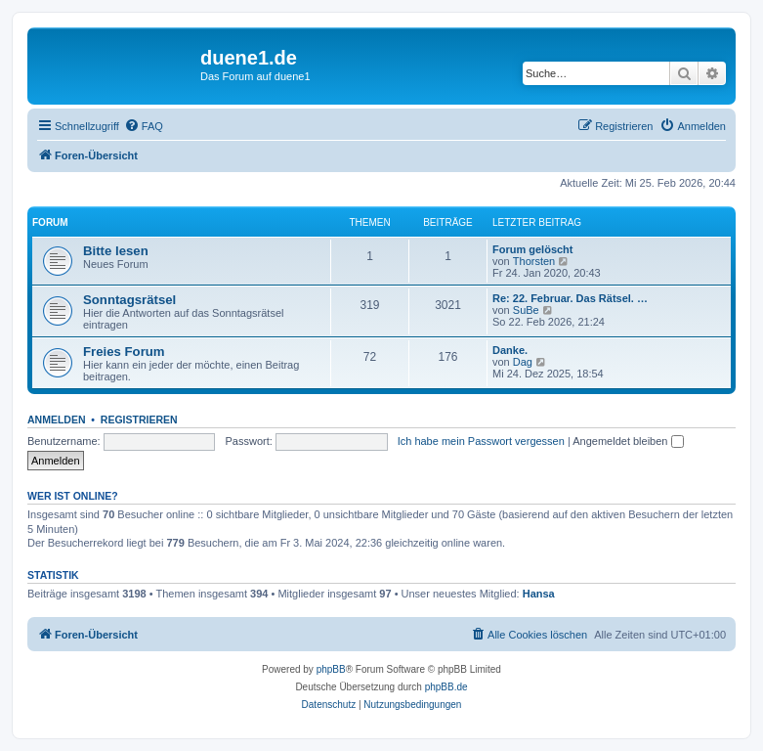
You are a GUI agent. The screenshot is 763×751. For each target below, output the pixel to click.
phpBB (331, 669)
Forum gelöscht (532, 249)
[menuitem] (143, 126)
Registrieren (139, 419)
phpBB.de (446, 687)
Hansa (539, 593)
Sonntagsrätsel (129, 299)
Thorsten (534, 261)
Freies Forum (124, 351)
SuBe (526, 310)
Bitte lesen (115, 250)
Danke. (510, 350)
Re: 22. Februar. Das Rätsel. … (570, 298)
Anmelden (56, 419)
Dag (522, 362)
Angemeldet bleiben (627, 441)
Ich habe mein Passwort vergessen (481, 441)
